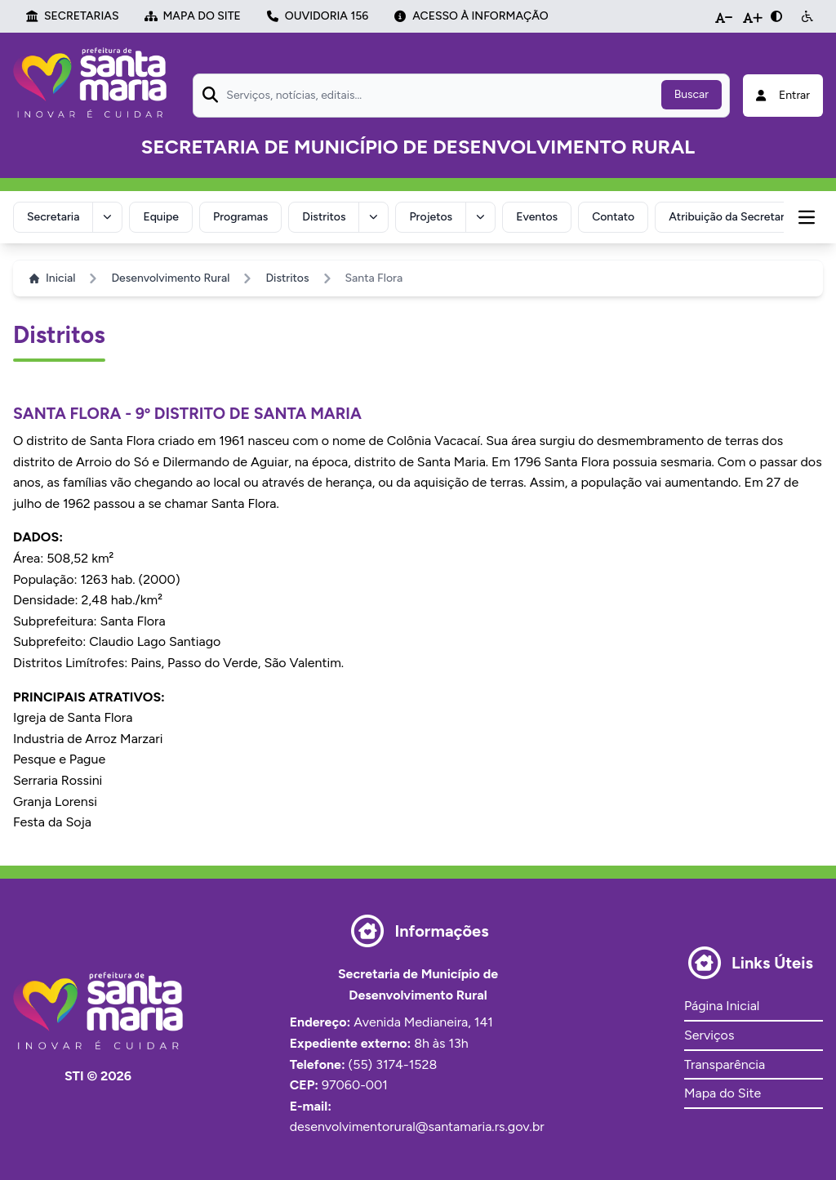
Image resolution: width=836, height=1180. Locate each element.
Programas (240, 217)
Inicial (52, 278)
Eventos (537, 217)
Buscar (691, 94)
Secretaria (53, 217)
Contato (613, 217)
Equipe (161, 217)
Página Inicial (721, 1005)
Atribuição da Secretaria (731, 217)
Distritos (323, 217)
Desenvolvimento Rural (170, 278)
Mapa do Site (722, 1093)
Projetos (430, 217)
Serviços (709, 1035)
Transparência (724, 1064)
